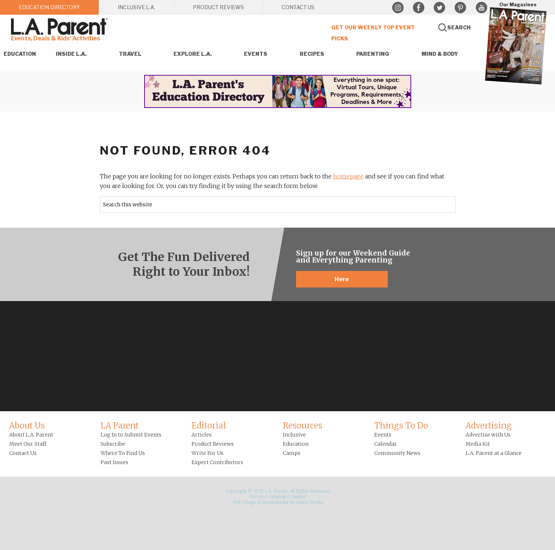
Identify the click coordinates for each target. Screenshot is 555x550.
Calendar (385, 444)
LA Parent (120, 425)
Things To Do (401, 425)
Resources (302, 425)
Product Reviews (212, 444)
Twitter (439, 8)
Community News (397, 453)
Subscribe (113, 444)
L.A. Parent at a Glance (493, 453)
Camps (291, 453)
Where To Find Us (123, 453)
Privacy (257, 496)
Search (459, 27)
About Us (27, 425)
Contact (298, 496)
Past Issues (114, 462)
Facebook (418, 8)
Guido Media (309, 502)
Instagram (398, 8)
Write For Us (207, 453)
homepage (348, 176)
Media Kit (477, 444)
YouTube (481, 8)
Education (295, 444)
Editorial (208, 425)
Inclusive (294, 434)
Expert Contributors (217, 462)
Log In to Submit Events (131, 434)
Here (342, 279)
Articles (201, 434)
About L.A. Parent (31, 434)
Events (382, 434)
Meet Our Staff (27, 444)
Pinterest (460, 8)
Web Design (244, 502)
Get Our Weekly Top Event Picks (373, 32)
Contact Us (23, 453)
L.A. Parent (60, 26)
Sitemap (278, 496)
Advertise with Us (488, 434)
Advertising (488, 425)
